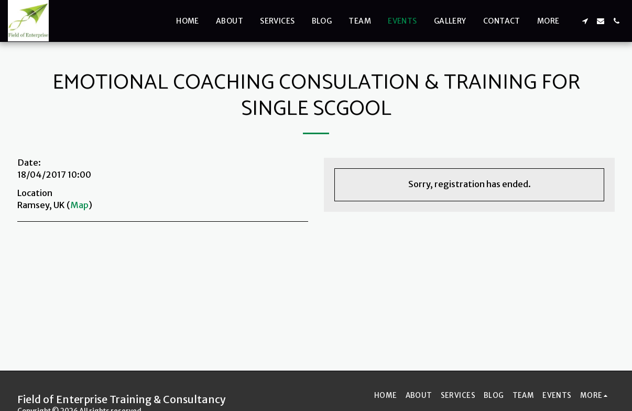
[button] (584, 21)
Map (79, 205)
